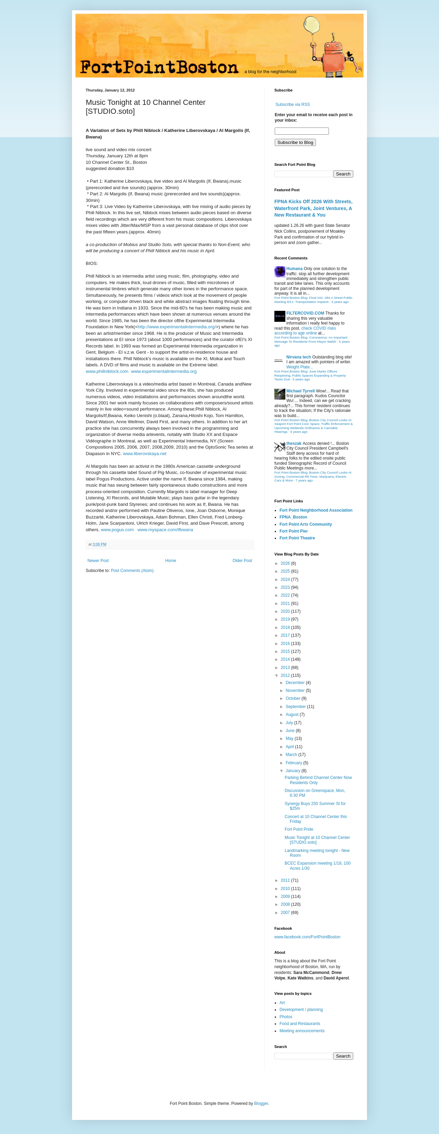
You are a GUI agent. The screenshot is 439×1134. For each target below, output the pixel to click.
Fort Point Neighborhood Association (316, 510)
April (290, 746)
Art (282, 1002)
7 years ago (304, 480)
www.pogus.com (117, 529)
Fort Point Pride (299, 829)
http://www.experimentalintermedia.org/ (177, 326)
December (296, 682)
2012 (286, 675)
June (291, 730)
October (293, 698)
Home (170, 560)
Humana (294, 268)
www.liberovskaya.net (144, 453)
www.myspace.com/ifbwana (165, 529)
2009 (286, 896)
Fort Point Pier (294, 531)
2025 (286, 571)
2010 (286, 888)
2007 (286, 912)
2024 (286, 579)
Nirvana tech (298, 357)
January (293, 770)
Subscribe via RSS (292, 104)
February (294, 762)
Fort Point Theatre (297, 538)
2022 (286, 595)
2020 (286, 611)
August (293, 714)
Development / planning (301, 1009)
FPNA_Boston (293, 517)
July (290, 722)
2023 (286, 587)
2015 (286, 651)
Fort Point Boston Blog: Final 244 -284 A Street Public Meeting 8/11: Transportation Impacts (313, 300)
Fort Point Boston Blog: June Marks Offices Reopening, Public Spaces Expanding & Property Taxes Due (310, 375)
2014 (286, 659)
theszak (293, 443)
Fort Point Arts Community (306, 524)
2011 (286, 880)
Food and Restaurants (300, 1023)
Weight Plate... (299, 367)
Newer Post (98, 560)
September (296, 706)
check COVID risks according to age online (305, 331)
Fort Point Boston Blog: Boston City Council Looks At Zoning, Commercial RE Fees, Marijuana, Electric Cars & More (313, 476)
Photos (286, 1016)
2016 (286, 643)
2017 (286, 635)
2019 (286, 619)
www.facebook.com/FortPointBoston (307, 937)
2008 (286, 904)
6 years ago (298, 432)
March (292, 754)
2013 (286, 667)
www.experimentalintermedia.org (164, 371)
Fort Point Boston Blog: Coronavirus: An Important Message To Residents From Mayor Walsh (310, 339)
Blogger (261, 1103)
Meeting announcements (302, 1030)
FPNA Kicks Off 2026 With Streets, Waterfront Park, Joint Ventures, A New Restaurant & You (313, 208)
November (296, 690)
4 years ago (339, 302)
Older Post (242, 560)
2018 (286, 627)
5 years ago (301, 379)
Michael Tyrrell (300, 391)
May (290, 738)
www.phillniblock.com (107, 371)
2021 (286, 603)
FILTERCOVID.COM (305, 313)
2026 (286, 563)
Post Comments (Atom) (132, 570)
